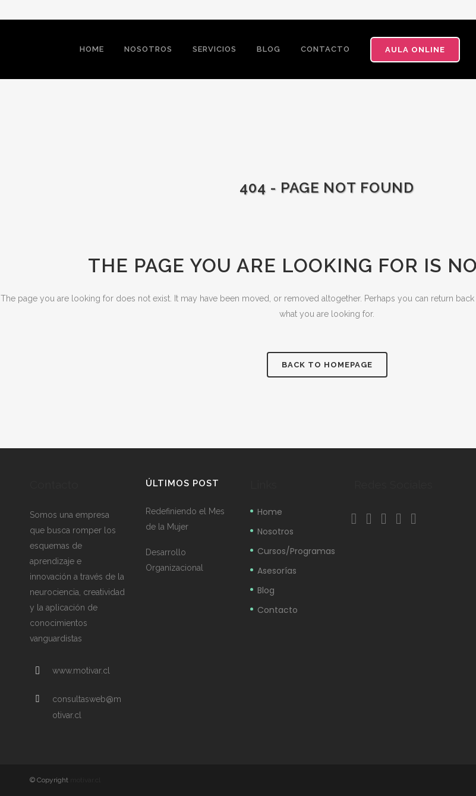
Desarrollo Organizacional (174, 560)
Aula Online (415, 49)
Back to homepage (327, 364)
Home (269, 512)
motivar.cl (85, 780)
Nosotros (275, 531)
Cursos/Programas (296, 551)
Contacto (277, 610)
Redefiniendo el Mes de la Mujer (185, 518)
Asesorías (277, 571)
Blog (266, 590)
